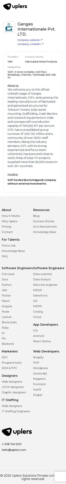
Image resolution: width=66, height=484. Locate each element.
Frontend (39, 384)
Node (5, 311)
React (6, 300)
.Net (4, 290)
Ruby (5, 327)
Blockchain (9, 322)
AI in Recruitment (45, 226)
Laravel (6, 317)
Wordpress (40, 368)
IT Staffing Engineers (16, 411)
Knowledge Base (44, 232)
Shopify (38, 357)
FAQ (5, 256)
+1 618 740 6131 (11, 444)
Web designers (12, 381)
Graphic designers (14, 392)
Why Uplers (9, 221)
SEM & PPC (9, 368)
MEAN (37, 290)
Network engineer (45, 284)
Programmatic (12, 362)
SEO (5, 357)
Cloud (37, 317)
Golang (38, 311)
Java (5, 279)
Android (38, 336)
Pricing (6, 226)
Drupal (37, 395)
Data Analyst (42, 279)
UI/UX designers (13, 387)
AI (3, 333)
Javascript (40, 373)
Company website (30, 40)
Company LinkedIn (30, 44)
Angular (7, 306)
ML (4, 338)
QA (35, 300)
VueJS (37, 389)
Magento (39, 378)
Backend (8, 343)
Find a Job (9, 245)
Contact (7, 232)
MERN (37, 306)
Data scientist (42, 274)
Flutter (6, 295)
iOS (35, 330)
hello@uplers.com (14, 449)
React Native (42, 341)
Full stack (8, 274)
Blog (36, 216)
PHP (36, 362)
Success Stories (43, 221)
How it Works (11, 216)
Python (7, 284)
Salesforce (40, 295)
